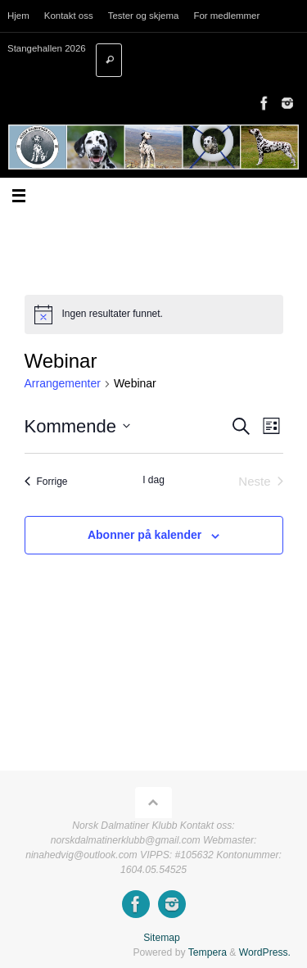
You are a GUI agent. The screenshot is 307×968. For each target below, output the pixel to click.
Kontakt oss (68, 15)
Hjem (18, 15)
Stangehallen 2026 (46, 48)
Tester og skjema (143, 15)
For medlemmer (226, 15)
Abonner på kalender (144, 534)
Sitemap (161, 937)
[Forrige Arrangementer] (46, 482)
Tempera (207, 952)
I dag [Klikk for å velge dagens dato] (153, 480)
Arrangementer (63, 383)
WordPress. (265, 952)
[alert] (154, 314)
